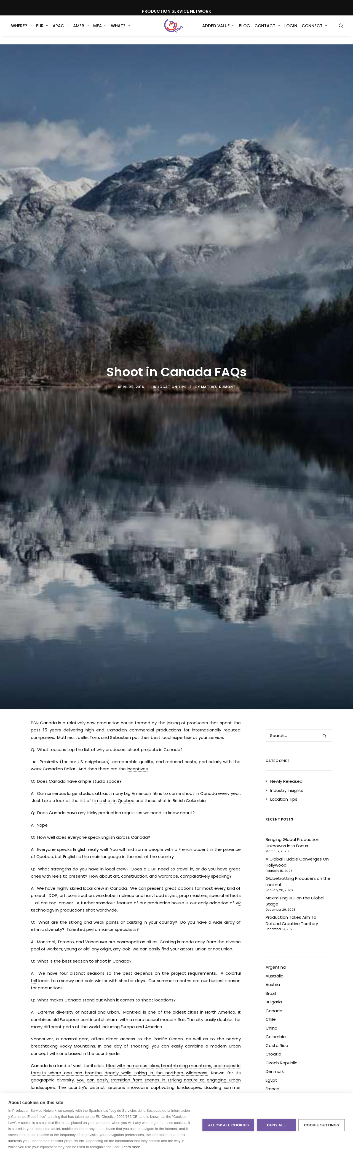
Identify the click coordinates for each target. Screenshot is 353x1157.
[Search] (299, 692)
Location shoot (214, 1068)
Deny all (276, 1125)
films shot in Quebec (113, 757)
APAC (61, 30)
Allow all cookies (228, 1125)
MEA (99, 30)
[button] (341, 30)
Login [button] (290, 30)
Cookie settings (321, 1125)
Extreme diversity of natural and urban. (79, 969)
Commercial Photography (85, 1068)
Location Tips (172, 365)
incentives (137, 725)
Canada (48, 1068)
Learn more (131, 1147)
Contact (267, 30)
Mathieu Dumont (218, 365)
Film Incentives (179, 1068)
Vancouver (176, 1078)
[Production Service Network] (173, 30)
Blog (244, 30)
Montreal (92, 1078)
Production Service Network (133, 1078)
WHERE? (21, 30)
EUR (42, 30)
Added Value (218, 30)
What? (120, 30)
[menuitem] (21, 30)
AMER (81, 30)
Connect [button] (314, 30)
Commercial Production (137, 1068)
